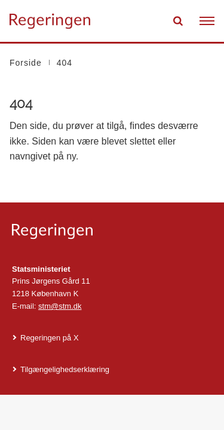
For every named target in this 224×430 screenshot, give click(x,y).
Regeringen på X (49, 337)
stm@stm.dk (59, 306)
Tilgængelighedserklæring (64, 369)
